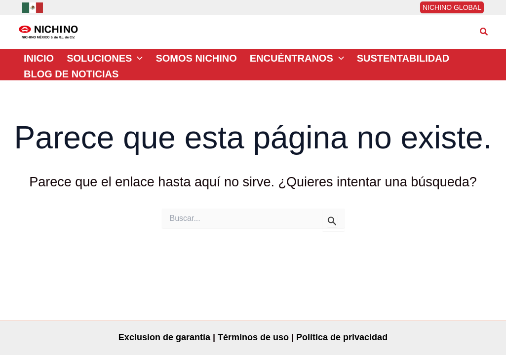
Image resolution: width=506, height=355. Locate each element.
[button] (484, 32)
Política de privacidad (342, 337)
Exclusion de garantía (164, 337)
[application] (137, 58)
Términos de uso (253, 337)
